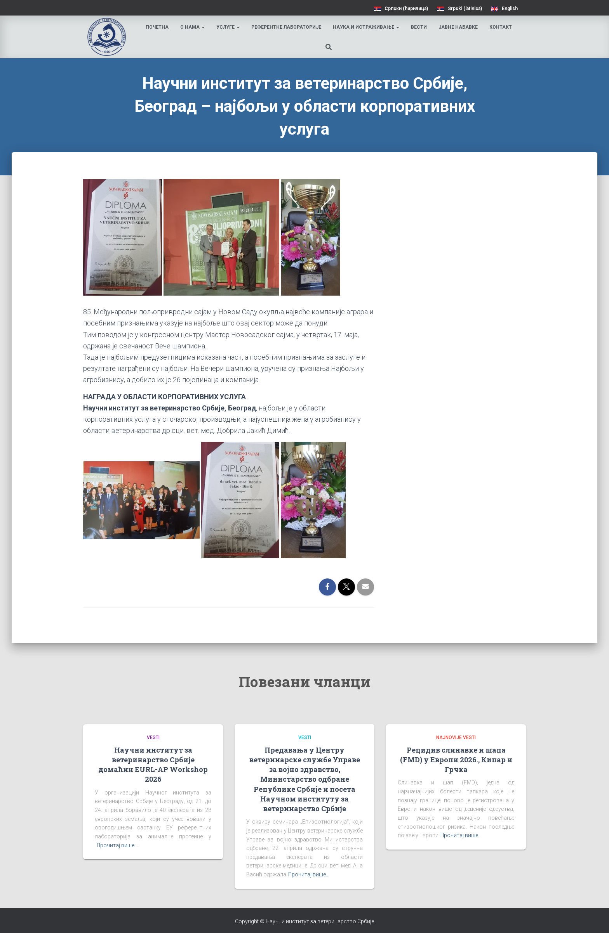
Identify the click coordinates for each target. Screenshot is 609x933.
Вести (420, 27)
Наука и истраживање (367, 27)
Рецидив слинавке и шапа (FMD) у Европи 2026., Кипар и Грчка (456, 759)
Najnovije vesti (456, 737)
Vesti (153, 737)
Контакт (501, 27)
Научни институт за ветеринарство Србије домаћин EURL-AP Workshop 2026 (153, 764)
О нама (193, 27)
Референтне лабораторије (287, 27)
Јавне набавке (458, 27)
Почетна (157, 27)
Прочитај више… (117, 845)
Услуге (228, 27)
